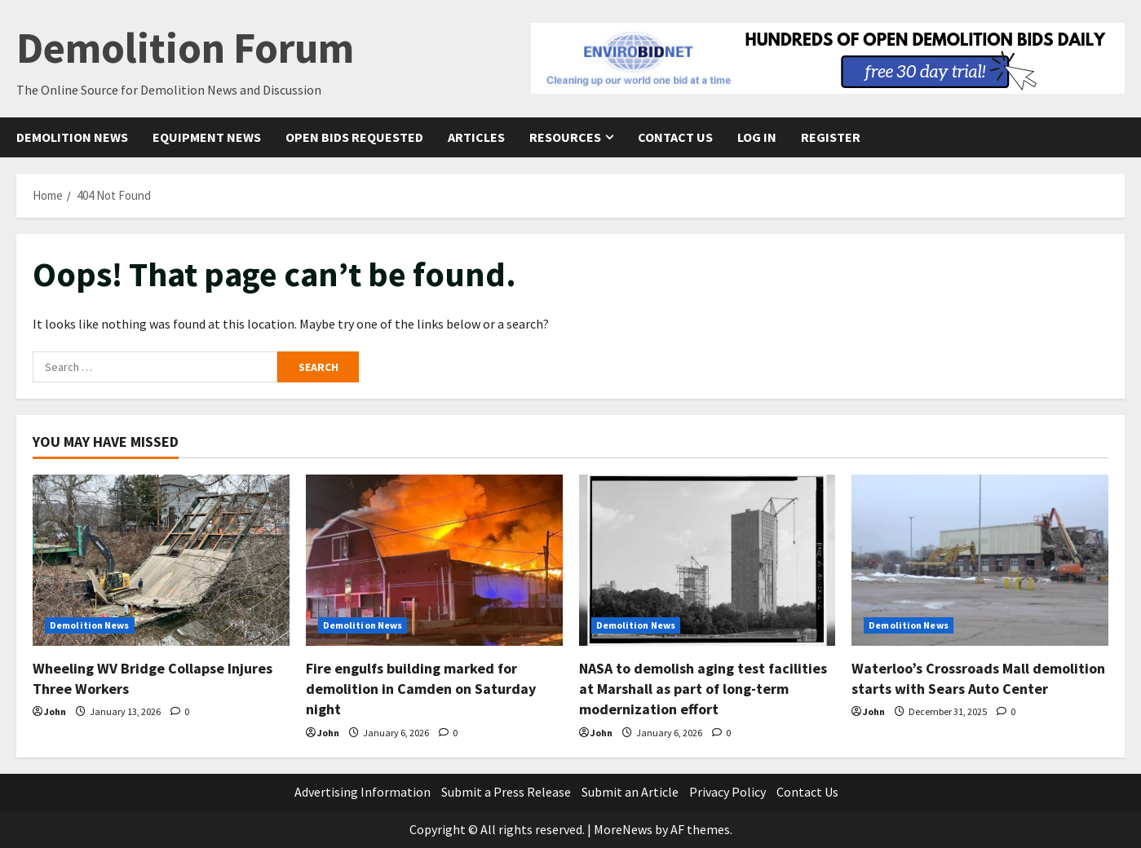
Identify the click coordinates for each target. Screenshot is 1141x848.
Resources (565, 137)
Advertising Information (362, 792)
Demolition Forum (185, 47)
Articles (476, 137)
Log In (756, 137)
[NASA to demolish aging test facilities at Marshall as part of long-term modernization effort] (707, 560)
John (55, 711)
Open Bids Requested (354, 137)
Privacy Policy (727, 792)
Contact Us (675, 137)
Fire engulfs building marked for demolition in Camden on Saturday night (421, 688)
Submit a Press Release (506, 792)
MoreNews (623, 829)
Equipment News (207, 137)
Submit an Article (630, 792)
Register (830, 137)
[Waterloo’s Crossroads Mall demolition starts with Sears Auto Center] (979, 560)
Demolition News (72, 137)
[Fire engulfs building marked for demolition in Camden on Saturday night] (434, 560)
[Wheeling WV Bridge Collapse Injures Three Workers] (161, 560)
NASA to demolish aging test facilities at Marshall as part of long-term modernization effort (703, 688)
